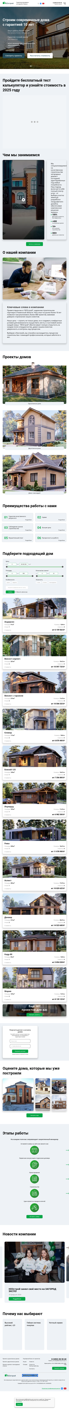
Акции (24, 1361)
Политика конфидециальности (51, 1388)
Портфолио (26, 1358)
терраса (14, 582)
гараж (8, 582)
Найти (10, 592)
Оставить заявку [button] (34, 1216)
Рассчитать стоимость (40, 55)
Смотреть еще (34, 1115)
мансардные (52, 582)
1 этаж (38, 582)
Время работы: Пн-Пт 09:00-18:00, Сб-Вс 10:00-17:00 (55, 1364)
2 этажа (45, 582)
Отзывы (25, 1364)
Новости (31, 1361)
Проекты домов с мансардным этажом (11, 1365)
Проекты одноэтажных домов (11, 1358)
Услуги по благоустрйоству (34, 1365)
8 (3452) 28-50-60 (57, 2)
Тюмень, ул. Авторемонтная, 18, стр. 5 (57, 1360)
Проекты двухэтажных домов (11, 1361)
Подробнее (19, 1401)
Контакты (32, 1368)
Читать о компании (34, 244)
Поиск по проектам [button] (34, 1358)
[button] (38, 3)
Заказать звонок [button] (58, 4)
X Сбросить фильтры (21, 592)
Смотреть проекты (13, 55)
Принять (19, 1404)
